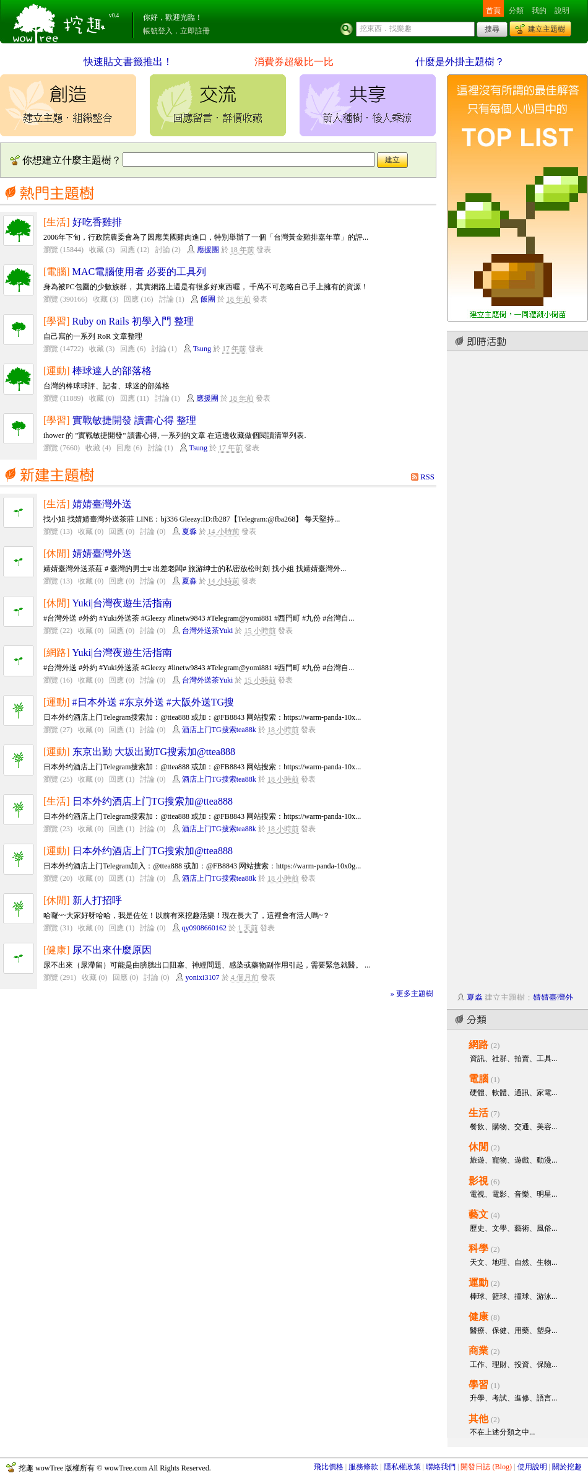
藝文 (478, 1214)
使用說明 (532, 1466)
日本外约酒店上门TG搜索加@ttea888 (152, 801)
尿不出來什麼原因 (112, 950)
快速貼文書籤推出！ (128, 61)
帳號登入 (158, 31)
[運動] (56, 370)
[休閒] (56, 553)
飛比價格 (329, 1466)
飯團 (208, 299)
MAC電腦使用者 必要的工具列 (139, 271)
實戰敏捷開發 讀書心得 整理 (134, 420)
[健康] (56, 950)
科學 (478, 1248)
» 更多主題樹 (412, 993)
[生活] (56, 222)
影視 (478, 1181)
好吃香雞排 (97, 222)
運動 (478, 1282)
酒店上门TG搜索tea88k (219, 729)
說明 (562, 10)
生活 (478, 1112)
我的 (539, 10)
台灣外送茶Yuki (207, 630)
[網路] (56, 652)
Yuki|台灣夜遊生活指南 (122, 603)
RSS (427, 476)
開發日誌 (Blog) (486, 1466)
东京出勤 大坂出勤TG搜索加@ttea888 (154, 751)
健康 (478, 1316)
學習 (478, 1384)
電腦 (478, 1078)
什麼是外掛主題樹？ (459, 61)
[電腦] (56, 271)
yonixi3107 (203, 977)
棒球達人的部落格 (112, 370)
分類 (516, 10)
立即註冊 (195, 31)
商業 (478, 1350)
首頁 (493, 10)
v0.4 (114, 15)
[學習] (56, 321)
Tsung (202, 348)
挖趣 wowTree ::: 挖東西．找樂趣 (60, 21)
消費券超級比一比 (294, 61)
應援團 (208, 249)
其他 (478, 1418)
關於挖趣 (567, 1466)
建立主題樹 (546, 29)
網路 (478, 1044)
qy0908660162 (204, 928)
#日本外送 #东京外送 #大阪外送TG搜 (153, 702)
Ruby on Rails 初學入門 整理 (133, 321)
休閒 (478, 1147)
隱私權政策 (402, 1466)
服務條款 (363, 1466)
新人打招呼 (97, 900)
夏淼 (189, 531)
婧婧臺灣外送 (102, 504)
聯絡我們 (441, 1466)
